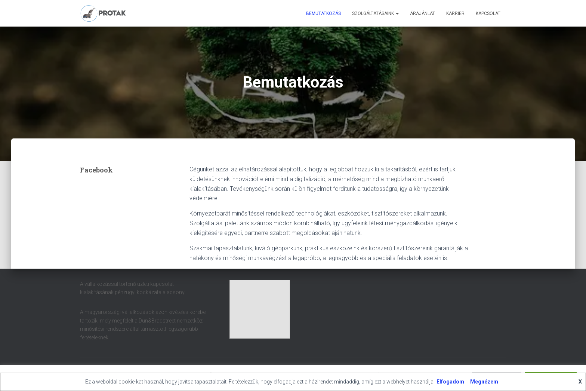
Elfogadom (450, 382)
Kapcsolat (488, 13)
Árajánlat (422, 13)
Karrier (455, 13)
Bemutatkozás (323, 13)
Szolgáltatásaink (375, 13)
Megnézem (484, 382)
